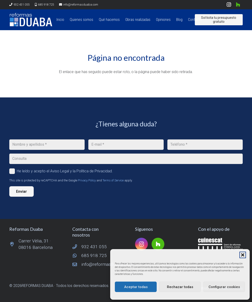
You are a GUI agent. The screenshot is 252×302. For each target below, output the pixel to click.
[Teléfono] (205, 144)
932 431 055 (94, 246)
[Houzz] (238, 4)
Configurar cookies (224, 287)
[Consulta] (126, 159)
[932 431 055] (77, 246)
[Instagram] (228, 4)
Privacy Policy (87, 180)
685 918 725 (94, 255)
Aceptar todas (136, 287)
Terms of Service (113, 180)
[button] (242, 255)
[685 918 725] (77, 255)
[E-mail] (126, 144)
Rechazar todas (180, 287)
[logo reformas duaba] (31, 20)
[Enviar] (21, 191)
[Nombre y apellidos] (47, 144)
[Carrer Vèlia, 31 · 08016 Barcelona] (14, 244)
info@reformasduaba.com (107, 264)
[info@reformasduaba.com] (77, 264)
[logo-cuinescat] (220, 244)
